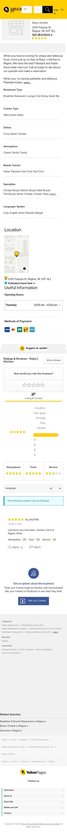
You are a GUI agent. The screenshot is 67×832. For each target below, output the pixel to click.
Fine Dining (42, 96)
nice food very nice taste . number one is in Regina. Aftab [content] (31, 532)
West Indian (10, 115)
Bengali (39, 213)
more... (27, 82)
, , (43, 31)
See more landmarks (11, 653)
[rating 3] (53, 474)
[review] (33, 534)
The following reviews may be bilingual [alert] (28, 501)
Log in (56, 12)
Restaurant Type (13, 90)
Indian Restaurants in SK (31, 625)
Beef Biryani (44, 190)
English (14, 213)
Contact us (33, 781)
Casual (7, 152)
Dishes (7, 127)
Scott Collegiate (26, 650)
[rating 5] (39, 39)
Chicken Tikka (41, 194)
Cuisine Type (11, 108)
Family (15, 152)
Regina (5, 641)
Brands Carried (12, 165)
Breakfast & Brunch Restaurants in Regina (22, 721)
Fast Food (27, 171)
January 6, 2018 (15, 524)
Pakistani (16, 171)
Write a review (54, 360)
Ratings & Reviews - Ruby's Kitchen (21, 360)
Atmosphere (11, 146)
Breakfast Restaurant (15, 96)
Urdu (6, 213)
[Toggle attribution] (24, 268)
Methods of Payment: (18, 321)
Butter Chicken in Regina (13, 726)
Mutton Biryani (29, 190)
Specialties (10, 184)
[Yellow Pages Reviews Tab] (33, 397)
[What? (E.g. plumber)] (26, 9)
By (32, 519)
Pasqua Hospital (9, 650)
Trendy (23, 152)
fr (62, 12)
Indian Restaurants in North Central (45, 629)
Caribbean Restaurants (12, 632)
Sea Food (38, 171)
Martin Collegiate (43, 650)
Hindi (21, 213)
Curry (7, 134)
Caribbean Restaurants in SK (37, 632)
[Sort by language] (54, 488)
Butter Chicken (18, 134)
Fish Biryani (10, 194)
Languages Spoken (14, 206)
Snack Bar (54, 96)
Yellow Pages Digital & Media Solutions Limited (40, 824)
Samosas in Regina (10, 730)
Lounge (31, 96)
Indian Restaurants (10, 625)
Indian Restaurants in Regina (14, 629)
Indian (20, 115)
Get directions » (42, 34)
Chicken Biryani (12, 190)
